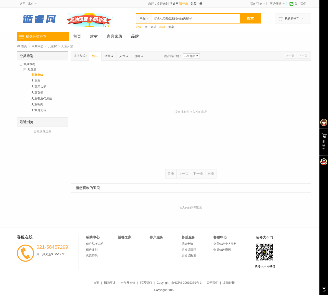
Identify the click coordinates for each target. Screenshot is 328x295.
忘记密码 (92, 255)
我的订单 (256, 3)
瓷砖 (153, 27)
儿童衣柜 (37, 92)
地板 (162, 27)
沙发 (139, 27)
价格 (138, 56)
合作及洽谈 (128, 282)
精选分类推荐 (36, 36)
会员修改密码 (222, 249)
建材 (94, 36)
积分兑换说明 (94, 244)
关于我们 (212, 282)
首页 (77, 36)
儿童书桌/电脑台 (42, 98)
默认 (95, 56)
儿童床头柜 (38, 86)
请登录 (183, 3)
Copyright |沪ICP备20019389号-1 (179, 282)
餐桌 (171, 27)
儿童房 (52, 46)
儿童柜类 (37, 104)
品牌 (135, 36)
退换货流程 (188, 249)
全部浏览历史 (42, 131)
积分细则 (92, 249)
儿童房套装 (38, 110)
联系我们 (146, 282)
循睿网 (174, 3)
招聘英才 (110, 282)
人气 (123, 56)
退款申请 (187, 244)
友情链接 (229, 282)
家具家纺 (114, 36)
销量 (108, 56)
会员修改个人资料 (225, 244)
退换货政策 (188, 255)
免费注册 (196, 3)
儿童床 (35, 81)
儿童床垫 (37, 75)
